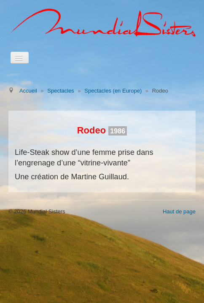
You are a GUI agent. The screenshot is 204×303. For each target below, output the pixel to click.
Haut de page (179, 211)
